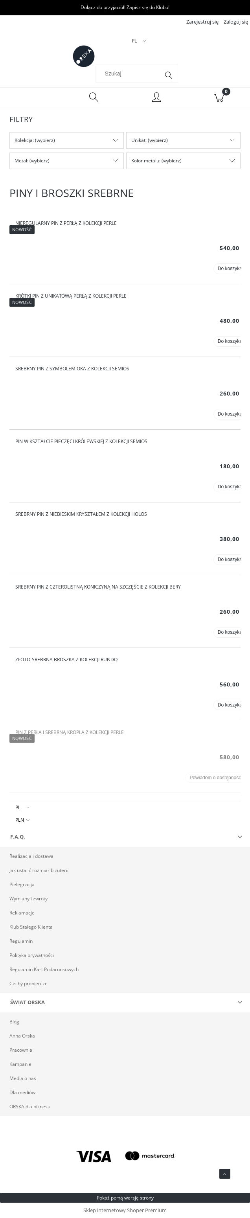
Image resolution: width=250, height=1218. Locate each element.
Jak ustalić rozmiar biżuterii (38, 870)
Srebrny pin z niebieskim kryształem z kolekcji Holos (81, 514)
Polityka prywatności (31, 955)
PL (17, 807)
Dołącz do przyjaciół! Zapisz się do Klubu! (125, 7)
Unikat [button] (138, 140)
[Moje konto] (156, 98)
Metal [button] (21, 160)
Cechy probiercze (28, 983)
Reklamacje (22, 912)
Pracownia (20, 1050)
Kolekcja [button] (24, 140)
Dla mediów (22, 1092)
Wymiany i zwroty (28, 898)
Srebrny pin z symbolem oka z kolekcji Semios (72, 368)
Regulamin (21, 941)
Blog (14, 1021)
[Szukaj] (169, 75)
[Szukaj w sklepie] (129, 73)
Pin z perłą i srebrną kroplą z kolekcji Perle (69, 732)
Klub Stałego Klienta (31, 927)
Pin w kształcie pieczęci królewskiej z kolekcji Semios (81, 441)
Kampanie (20, 1064)
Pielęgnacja (22, 884)
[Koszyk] (218, 97)
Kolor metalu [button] (145, 160)
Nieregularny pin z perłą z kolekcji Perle (66, 223)
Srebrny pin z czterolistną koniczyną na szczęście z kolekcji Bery (98, 586)
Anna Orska (22, 1035)
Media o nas (22, 1078)
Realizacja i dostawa (31, 856)
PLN (19, 820)
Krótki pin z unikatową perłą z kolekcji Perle (71, 296)
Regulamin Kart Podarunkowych (44, 969)
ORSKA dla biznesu (29, 1106)
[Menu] (31, 97)
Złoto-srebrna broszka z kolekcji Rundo (66, 659)
